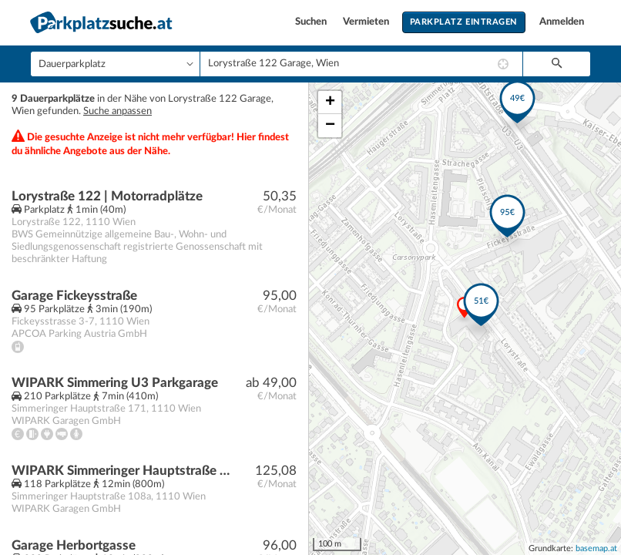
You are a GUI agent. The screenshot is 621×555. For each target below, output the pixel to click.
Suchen (312, 22)
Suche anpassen (117, 111)
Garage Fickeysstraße (74, 295)
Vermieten (367, 22)
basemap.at (596, 548)
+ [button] (330, 102)
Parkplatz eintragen (464, 22)
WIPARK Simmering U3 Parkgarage (115, 382)
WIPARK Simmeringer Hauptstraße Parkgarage (121, 470)
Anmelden (561, 22)
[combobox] (361, 64)
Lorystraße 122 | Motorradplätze (107, 196)
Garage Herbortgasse (74, 545)
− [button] (330, 125)
